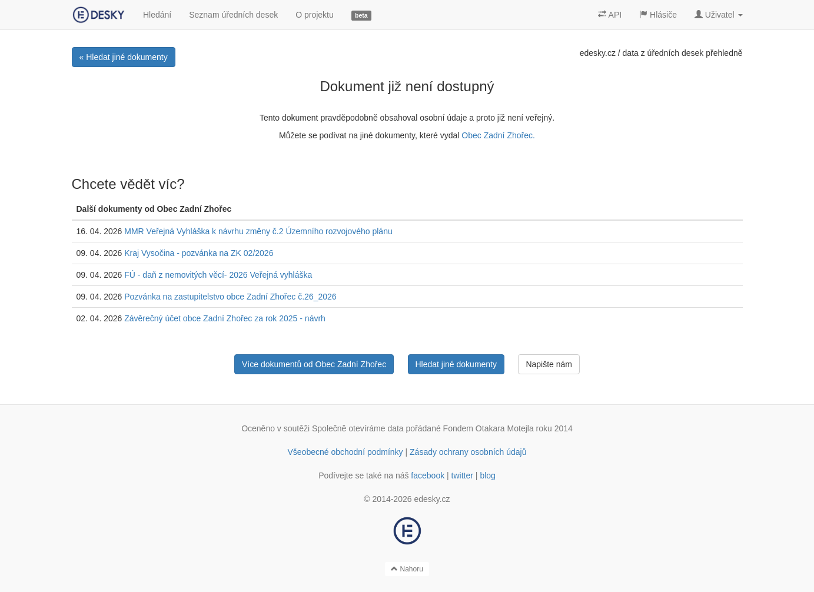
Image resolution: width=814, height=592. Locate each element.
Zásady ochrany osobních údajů (468, 452)
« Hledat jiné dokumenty (123, 57)
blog (487, 475)
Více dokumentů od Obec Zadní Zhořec (314, 364)
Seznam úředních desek (233, 14)
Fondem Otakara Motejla (488, 428)
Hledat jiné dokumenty (456, 364)
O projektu (314, 14)
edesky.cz (598, 53)
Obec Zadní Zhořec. (498, 135)
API (610, 14)
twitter (462, 475)
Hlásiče (658, 14)
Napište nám (549, 364)
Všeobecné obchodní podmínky (345, 452)
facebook (427, 475)
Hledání (157, 14)
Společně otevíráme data (358, 428)
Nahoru (407, 569)
